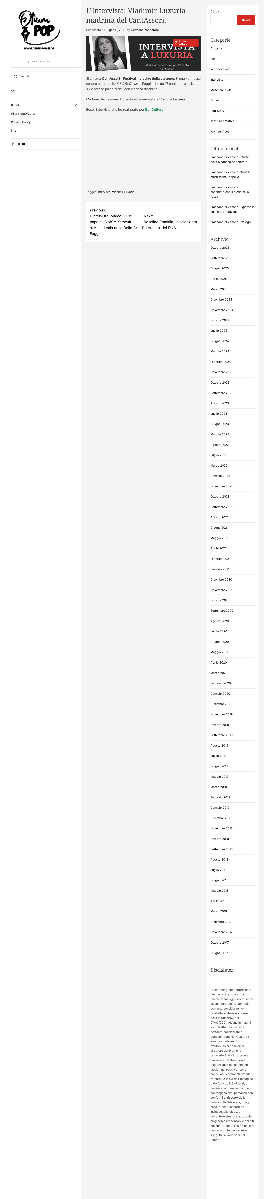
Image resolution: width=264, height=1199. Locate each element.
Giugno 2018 (219, 880)
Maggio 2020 (219, 652)
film (213, 59)
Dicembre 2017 (220, 922)
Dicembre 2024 (221, 299)
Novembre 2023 (221, 372)
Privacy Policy (21, 122)
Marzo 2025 (219, 289)
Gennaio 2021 (220, 569)
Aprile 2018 (218, 901)
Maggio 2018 (219, 890)
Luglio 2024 (218, 330)
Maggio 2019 (219, 776)
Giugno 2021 (219, 527)
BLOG (15, 105)
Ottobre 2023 (220, 382)
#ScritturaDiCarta (23, 113)
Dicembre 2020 (221, 579)
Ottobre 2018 (219, 839)
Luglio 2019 (218, 756)
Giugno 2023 (219, 424)
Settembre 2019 (221, 735)
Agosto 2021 (219, 517)
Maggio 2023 (219, 434)
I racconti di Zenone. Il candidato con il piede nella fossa (229, 191)
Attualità (216, 48)
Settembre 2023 (221, 393)
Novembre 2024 (221, 310)
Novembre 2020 (221, 590)
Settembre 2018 (221, 849)
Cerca (214, 11)
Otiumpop (217, 100)
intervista (104, 192)
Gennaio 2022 (220, 476)
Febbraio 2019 (220, 797)
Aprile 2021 (218, 548)
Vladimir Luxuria (123, 192)
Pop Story (217, 111)
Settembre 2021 (221, 507)
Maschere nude (221, 90)
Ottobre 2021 (219, 496)
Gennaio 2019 (220, 807)
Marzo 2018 (218, 911)
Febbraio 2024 (220, 362)
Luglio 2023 (218, 413)
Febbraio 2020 (220, 683)
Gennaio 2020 (220, 693)
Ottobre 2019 (219, 725)
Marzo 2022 (219, 465)
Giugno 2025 (219, 268)
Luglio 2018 (218, 870)
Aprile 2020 (218, 662)
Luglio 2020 (218, 631)
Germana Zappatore (145, 30)
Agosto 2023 (219, 403)
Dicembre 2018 (221, 818)
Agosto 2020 (219, 621)
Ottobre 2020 (220, 600)
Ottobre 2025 (220, 247)
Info (13, 130)
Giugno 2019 (219, 766)
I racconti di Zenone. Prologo (230, 222)
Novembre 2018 (221, 828)
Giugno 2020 (219, 642)
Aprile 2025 (218, 279)
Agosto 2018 (219, 859)
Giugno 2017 (219, 953)
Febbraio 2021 (220, 559)
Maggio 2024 (219, 351)
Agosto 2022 (219, 445)
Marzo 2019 (218, 787)
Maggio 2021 (219, 538)
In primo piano (220, 69)
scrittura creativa (222, 121)
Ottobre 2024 (220, 320)
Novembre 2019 (221, 714)
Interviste (216, 79)
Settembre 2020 (221, 610)
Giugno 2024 (219, 341)
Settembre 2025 (221, 258)
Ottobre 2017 (219, 942)
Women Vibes (219, 131)
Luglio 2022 (218, 455)
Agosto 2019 (219, 745)
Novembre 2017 (221, 932)
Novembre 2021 (221, 486)
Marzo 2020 (219, 673)
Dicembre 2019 (221, 704)
